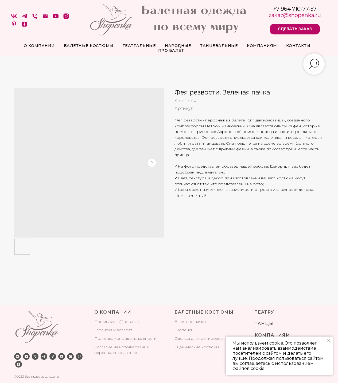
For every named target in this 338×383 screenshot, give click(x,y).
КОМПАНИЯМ (272, 335)
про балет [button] (171, 50)
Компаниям (262, 45)
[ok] (52, 356)
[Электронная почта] (45, 18)
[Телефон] (35, 18)
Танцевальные (219, 45)
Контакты (298, 45)
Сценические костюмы (196, 347)
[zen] (24, 26)
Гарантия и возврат (113, 329)
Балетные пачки (190, 321)
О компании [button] (39, 45)
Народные (178, 45)
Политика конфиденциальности (125, 338)
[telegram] (24, 18)
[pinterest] (14, 26)
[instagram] (66, 18)
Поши (100, 321)
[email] (26, 356)
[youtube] (55, 18)
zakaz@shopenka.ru (295, 15)
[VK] (14, 18)
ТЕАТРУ (264, 312)
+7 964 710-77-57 (295, 9)
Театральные (139, 45)
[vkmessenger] (17, 356)
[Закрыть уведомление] (328, 340)
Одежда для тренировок (198, 338)
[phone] (35, 356)
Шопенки (183, 329)
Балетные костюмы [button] (89, 45)
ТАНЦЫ (264, 323)
